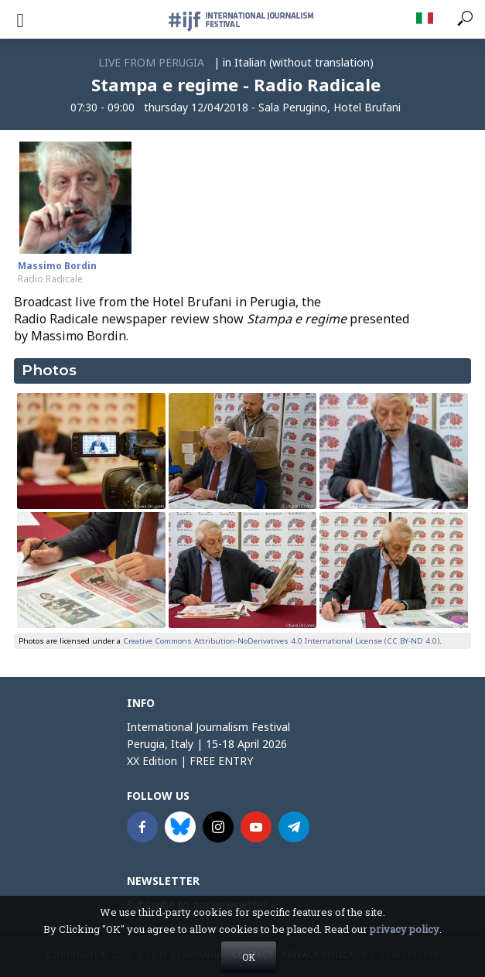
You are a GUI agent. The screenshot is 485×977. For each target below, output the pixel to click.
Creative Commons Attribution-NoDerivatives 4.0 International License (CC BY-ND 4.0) (281, 641)
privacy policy (404, 942)
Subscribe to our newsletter (197, 904)
